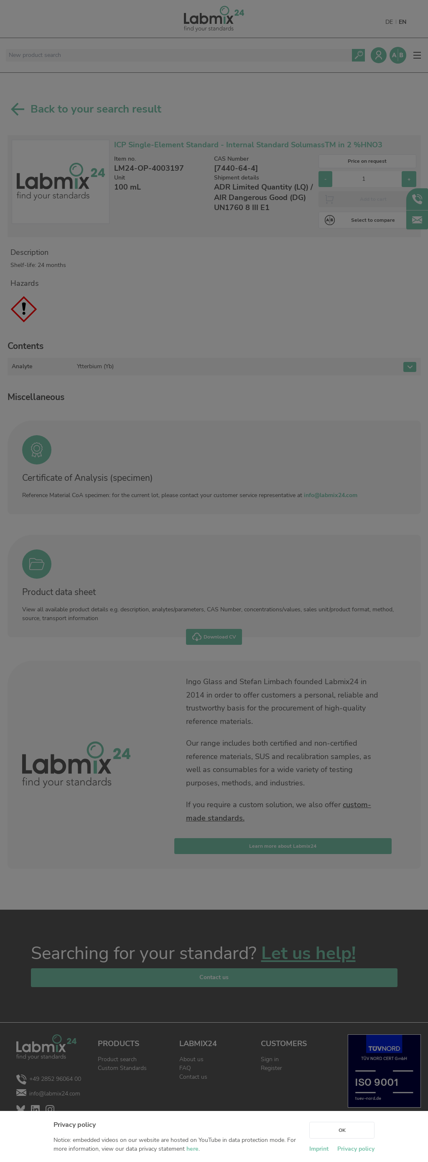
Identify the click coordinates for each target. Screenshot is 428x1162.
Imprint (319, 1149)
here (192, 1149)
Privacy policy (355, 1149)
